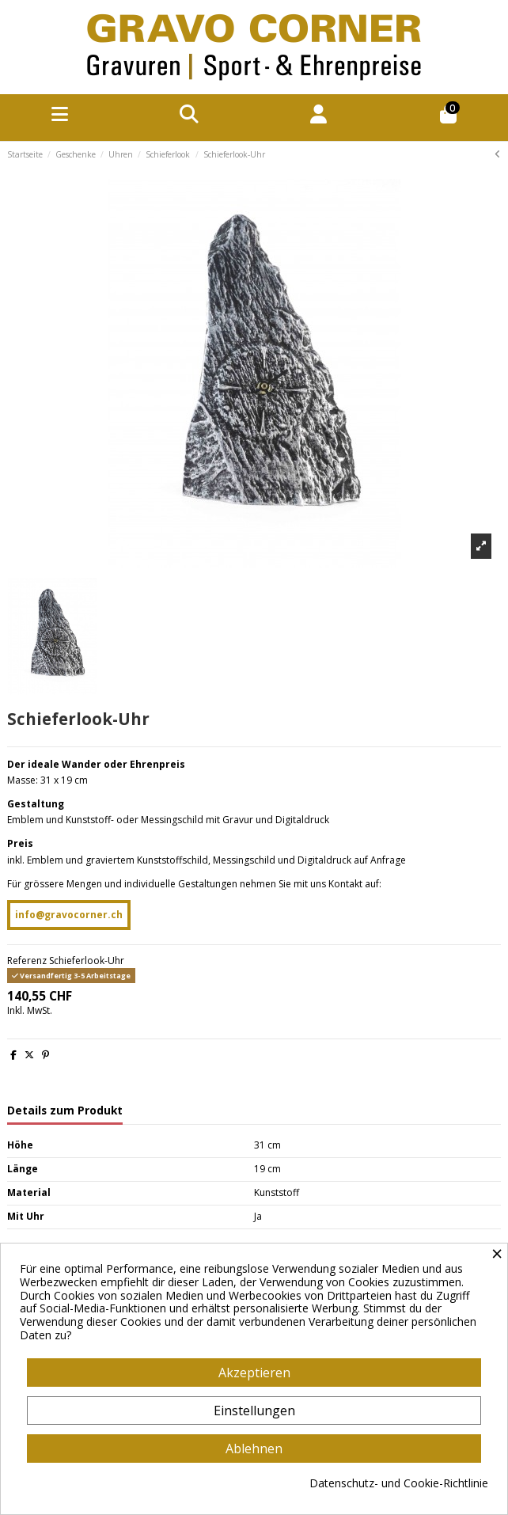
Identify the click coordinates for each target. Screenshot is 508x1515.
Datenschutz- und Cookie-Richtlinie (398, 1483)
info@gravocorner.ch (69, 914)
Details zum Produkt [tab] (65, 1111)
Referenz (27, 961)
